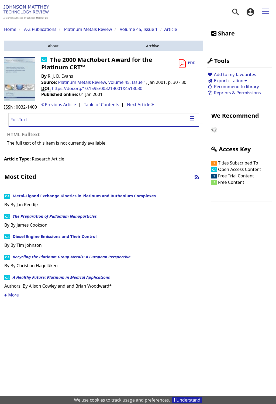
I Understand (187, 400)
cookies (97, 400)
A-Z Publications (40, 29)
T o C (101, 105)
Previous (58, 105)
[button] (53, 46)
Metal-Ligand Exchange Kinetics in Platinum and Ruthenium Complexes (84, 195)
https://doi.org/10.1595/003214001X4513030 (97, 88)
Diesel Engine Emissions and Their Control (55, 236)
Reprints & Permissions (234, 93)
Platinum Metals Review (88, 29)
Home (10, 29)
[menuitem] (235, 12)
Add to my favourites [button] (231, 74)
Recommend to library (233, 87)
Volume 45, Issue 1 (139, 29)
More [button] (11, 295)
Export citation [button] (227, 81)
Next (140, 105)
